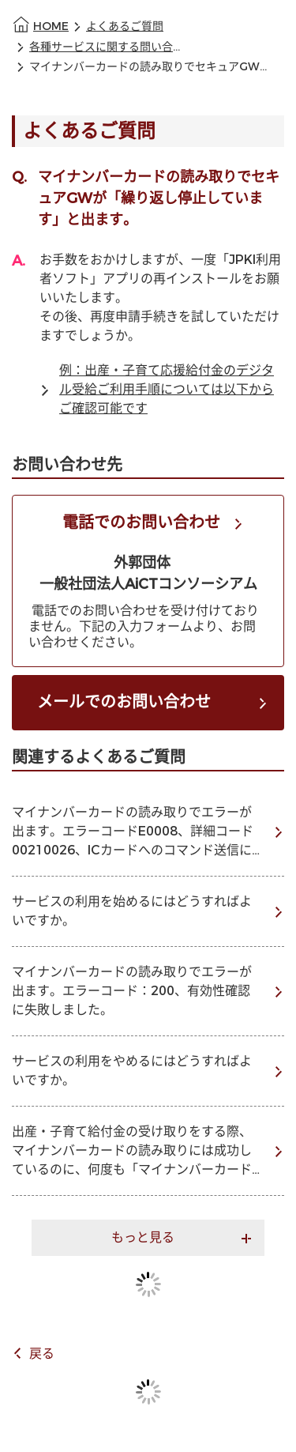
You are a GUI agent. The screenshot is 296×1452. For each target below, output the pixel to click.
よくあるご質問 (124, 26)
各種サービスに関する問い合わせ (108, 47)
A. (18, 260)
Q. (19, 177)
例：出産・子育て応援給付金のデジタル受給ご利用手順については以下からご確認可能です (166, 389)
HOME (51, 26)
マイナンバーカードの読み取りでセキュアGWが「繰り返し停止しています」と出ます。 (149, 66)
